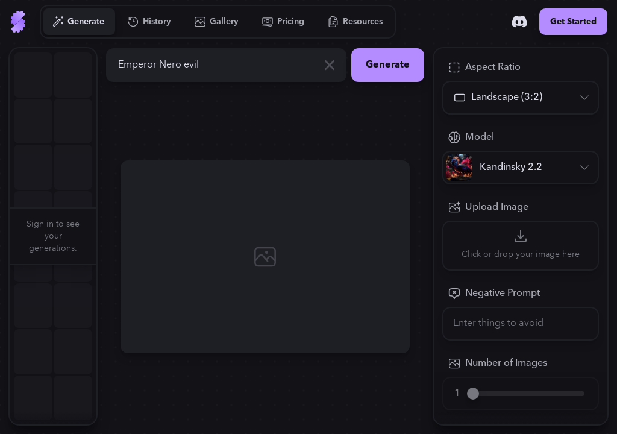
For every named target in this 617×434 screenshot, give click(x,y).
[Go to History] (149, 21)
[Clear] (329, 65)
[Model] (520, 167)
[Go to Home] (18, 21)
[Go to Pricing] (283, 21)
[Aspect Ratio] (520, 97)
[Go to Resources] (355, 21)
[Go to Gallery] (217, 21)
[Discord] (519, 21)
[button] (103, 236)
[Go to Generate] (78, 21)
